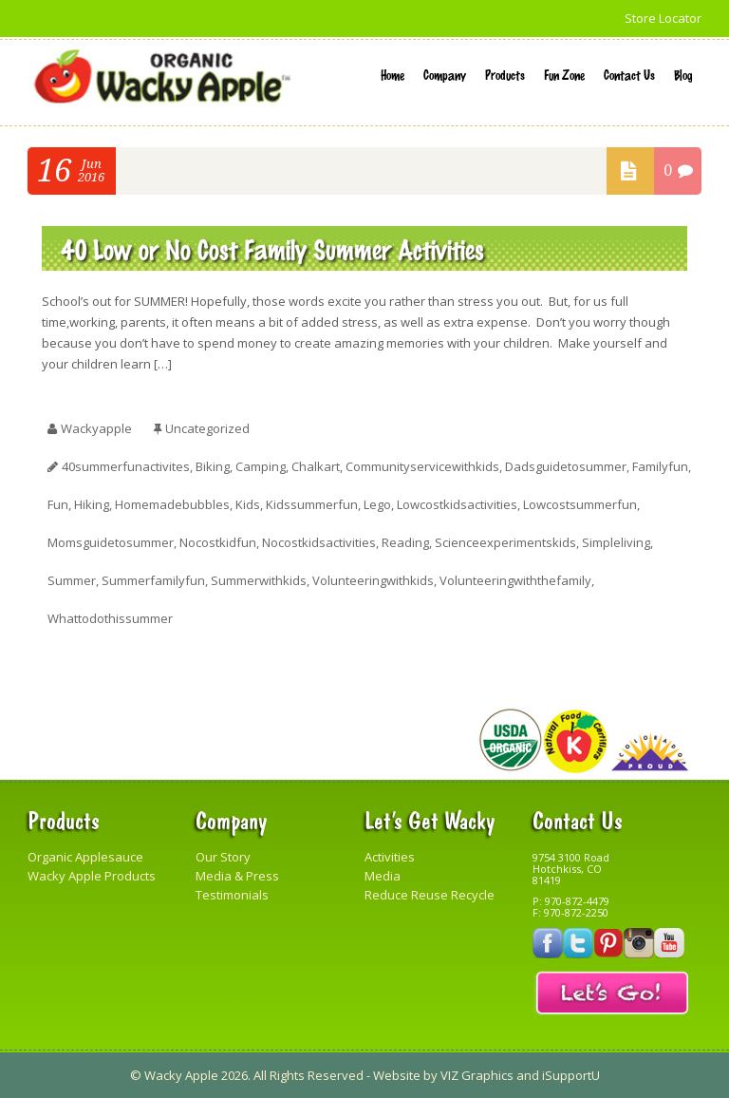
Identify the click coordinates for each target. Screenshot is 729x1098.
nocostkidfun (217, 542)
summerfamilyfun (153, 580)
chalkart (315, 466)
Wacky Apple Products (92, 875)
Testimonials (232, 894)
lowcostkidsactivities (457, 504)
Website (397, 1075)
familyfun (660, 466)
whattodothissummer (110, 618)
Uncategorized (207, 428)
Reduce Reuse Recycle (429, 894)
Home (392, 74)
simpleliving (616, 542)
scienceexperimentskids (505, 542)
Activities (389, 856)
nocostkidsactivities (319, 542)
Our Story (223, 856)
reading (405, 542)
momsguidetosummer (110, 542)
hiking (91, 504)
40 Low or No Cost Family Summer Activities (272, 248)
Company (444, 74)
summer (71, 580)
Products (505, 74)
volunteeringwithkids (373, 580)
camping (260, 466)
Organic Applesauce (85, 856)
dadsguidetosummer (565, 466)
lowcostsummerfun (580, 504)
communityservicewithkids (422, 466)
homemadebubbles (172, 504)
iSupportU (571, 1075)
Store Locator (663, 18)
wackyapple (96, 428)
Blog (683, 74)
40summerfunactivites (126, 466)
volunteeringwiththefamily (515, 580)
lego (377, 504)
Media (382, 875)
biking (213, 466)
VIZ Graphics (477, 1075)
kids (247, 504)
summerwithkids (259, 580)
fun (57, 504)
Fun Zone (564, 74)
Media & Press (237, 875)
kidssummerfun (312, 504)
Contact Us (629, 74)
